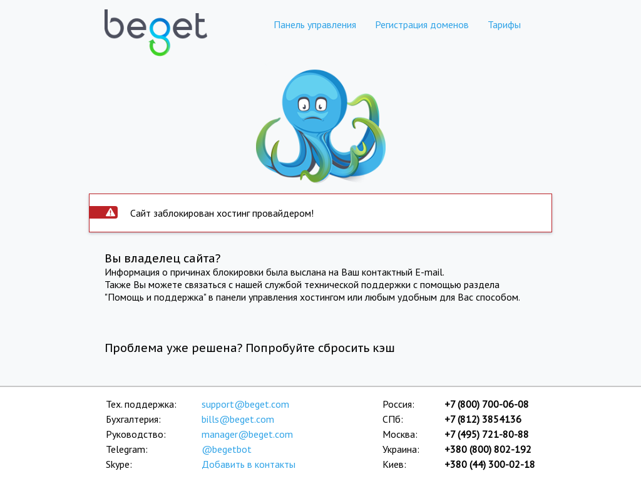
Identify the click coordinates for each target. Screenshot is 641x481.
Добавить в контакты (248, 464)
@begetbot (227, 449)
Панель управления (315, 24)
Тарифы (504, 24)
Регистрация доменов (422, 24)
